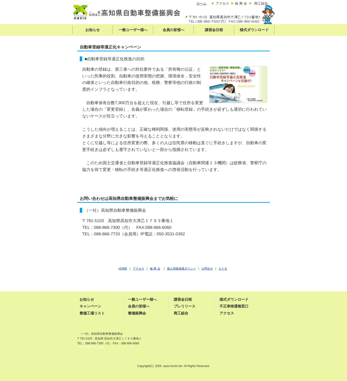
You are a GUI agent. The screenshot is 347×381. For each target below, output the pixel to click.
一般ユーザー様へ (142, 299)
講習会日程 (183, 299)
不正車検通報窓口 (234, 306)
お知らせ (87, 299)
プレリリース (184, 306)
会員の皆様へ (139, 306)
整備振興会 (137, 313)
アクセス (227, 313)
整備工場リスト (92, 313)
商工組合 (181, 313)
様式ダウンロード (234, 299)
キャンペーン (90, 306)
